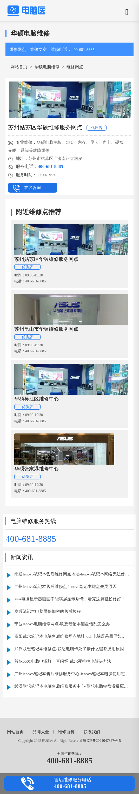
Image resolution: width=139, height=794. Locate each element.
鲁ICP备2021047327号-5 (102, 740)
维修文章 (38, 49)
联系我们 (91, 732)
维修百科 (66, 732)
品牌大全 (40, 732)
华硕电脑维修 (47, 67)
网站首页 (19, 67)
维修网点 (17, 49)
